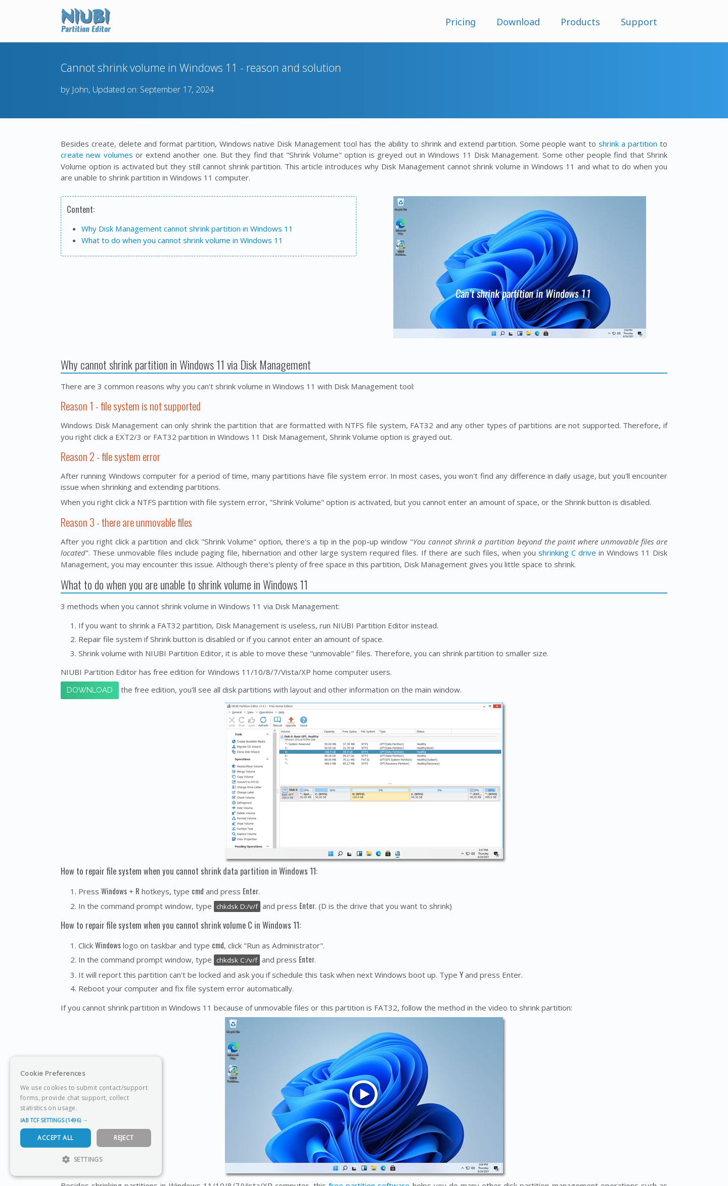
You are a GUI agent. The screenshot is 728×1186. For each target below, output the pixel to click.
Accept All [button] (55, 1137)
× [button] (150, 1067)
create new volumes (97, 155)
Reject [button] (123, 1137)
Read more (95, 1108)
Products (580, 22)
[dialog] (86, 1116)
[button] (86, 1120)
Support (639, 22)
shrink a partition (628, 144)
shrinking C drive (567, 553)
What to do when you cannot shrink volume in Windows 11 (182, 240)
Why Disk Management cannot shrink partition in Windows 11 (187, 228)
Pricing (460, 22)
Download (518, 22)
